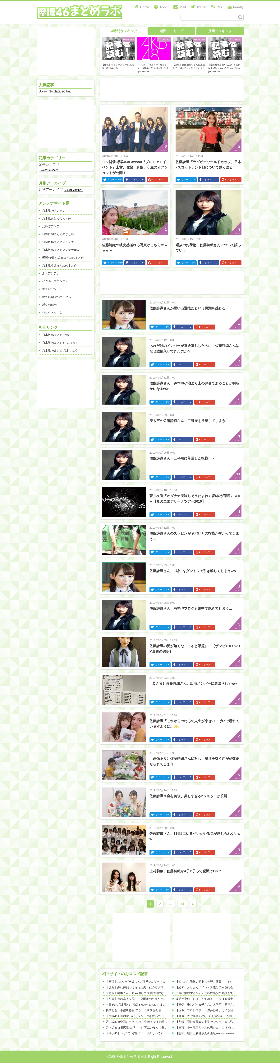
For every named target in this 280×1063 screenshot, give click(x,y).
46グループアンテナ (55, 281)
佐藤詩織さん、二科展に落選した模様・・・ (183, 458)
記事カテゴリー (51, 164)
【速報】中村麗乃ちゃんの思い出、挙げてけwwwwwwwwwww (216, 1027)
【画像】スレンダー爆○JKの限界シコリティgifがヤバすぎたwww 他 (149, 981)
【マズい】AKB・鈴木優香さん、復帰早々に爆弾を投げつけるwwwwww (153, 68)
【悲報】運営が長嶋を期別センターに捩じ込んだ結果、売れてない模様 (222, 1021)
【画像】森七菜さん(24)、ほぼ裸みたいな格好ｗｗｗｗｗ (213, 1016)
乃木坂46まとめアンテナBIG (60, 249)
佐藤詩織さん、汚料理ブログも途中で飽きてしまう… (190, 608)
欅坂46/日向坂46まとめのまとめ (63, 257)
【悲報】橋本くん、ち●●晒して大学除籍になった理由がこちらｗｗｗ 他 (152, 993)
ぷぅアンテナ (50, 273)
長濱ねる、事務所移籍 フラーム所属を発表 (133, 1010)
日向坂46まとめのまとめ (58, 234)
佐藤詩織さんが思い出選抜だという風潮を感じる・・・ (192, 308)
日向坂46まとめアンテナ (58, 242)
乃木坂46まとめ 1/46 (55, 334)
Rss (216, 7)
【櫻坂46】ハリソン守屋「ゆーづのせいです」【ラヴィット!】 (146, 1033)
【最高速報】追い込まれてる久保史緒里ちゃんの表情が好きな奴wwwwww (224, 68)
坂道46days (49, 304)
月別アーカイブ (51, 189)
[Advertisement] (171, 88)
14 (182, 904)
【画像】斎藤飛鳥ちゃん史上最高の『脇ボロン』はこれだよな (189, 66)
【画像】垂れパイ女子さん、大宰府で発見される (207, 1004)
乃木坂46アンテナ (54, 210)
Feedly (238, 7)
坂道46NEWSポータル (56, 296)
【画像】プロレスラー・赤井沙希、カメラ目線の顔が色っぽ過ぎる (219, 1010)
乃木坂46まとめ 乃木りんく (60, 350)
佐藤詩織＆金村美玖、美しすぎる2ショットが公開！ (190, 796)
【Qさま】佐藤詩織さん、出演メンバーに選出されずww (193, 683)
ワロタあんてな (52, 312)
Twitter (198, 7)
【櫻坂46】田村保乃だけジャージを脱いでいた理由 (139, 1016)
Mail (179, 7)
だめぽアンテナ (52, 226)
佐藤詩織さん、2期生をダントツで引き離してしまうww (192, 571)
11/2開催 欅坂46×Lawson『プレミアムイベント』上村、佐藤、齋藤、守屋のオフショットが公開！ (135, 167)
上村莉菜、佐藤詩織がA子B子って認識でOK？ (185, 871)
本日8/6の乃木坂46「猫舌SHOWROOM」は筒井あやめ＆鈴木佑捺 (148, 1004)
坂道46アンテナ (52, 289)
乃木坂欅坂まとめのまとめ (59, 265)
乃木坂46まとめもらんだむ (59, 342)
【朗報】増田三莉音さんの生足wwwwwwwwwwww (208, 1033)
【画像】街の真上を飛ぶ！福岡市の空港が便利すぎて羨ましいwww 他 (151, 998)
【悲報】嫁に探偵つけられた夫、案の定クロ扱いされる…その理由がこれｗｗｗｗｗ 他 (162, 987)
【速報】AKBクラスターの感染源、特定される (118, 66)
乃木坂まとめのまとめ (56, 218)
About (161, 7)
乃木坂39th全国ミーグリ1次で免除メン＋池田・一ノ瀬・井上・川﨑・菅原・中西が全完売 (164, 1021)
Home (141, 7)
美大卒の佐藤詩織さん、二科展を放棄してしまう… (189, 421)
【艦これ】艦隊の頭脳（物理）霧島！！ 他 (203, 981)
